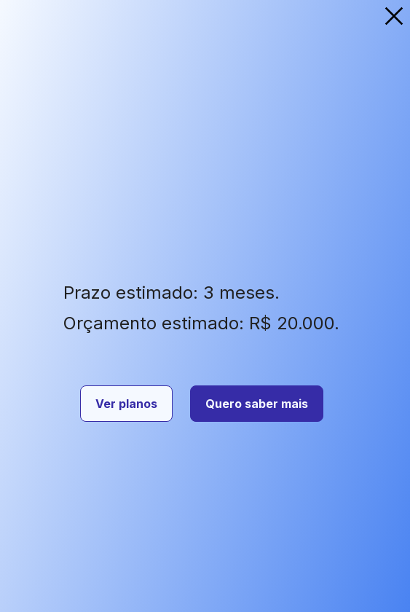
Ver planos (126, 403)
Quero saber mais (256, 403)
